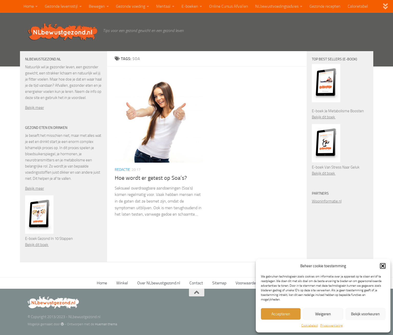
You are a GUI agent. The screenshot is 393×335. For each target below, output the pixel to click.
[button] (382, 266)
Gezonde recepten (325, 6)
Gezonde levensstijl (61, 6)
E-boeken (190, 6)
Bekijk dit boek (37, 244)
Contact (196, 283)
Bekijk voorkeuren (365, 314)
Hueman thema (106, 324)
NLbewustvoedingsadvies (277, 6)
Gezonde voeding (130, 6)
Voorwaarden (247, 283)
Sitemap (219, 283)
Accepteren (280, 314)
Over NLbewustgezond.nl (158, 283)
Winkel (122, 283)
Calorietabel (358, 6)
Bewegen (97, 6)
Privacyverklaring (331, 325)
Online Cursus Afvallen (228, 6)
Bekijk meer (34, 107)
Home (29, 6)
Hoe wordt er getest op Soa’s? (151, 178)
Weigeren (323, 314)
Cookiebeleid (309, 325)
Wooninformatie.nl (327, 201)
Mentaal (163, 6)
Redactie (122, 170)
